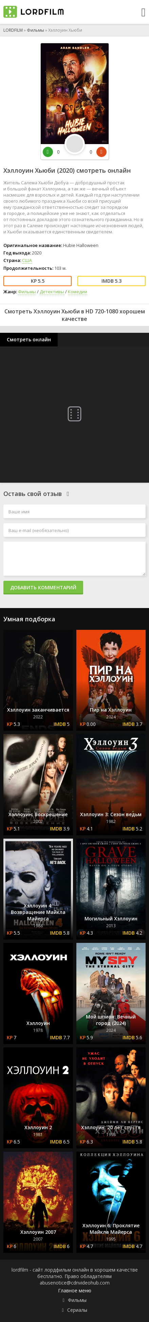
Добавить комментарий (43, 587)
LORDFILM (13, 30)
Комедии (77, 292)
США (27, 260)
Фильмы (35, 30)
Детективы (52, 292)
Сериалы (77, 1310)
